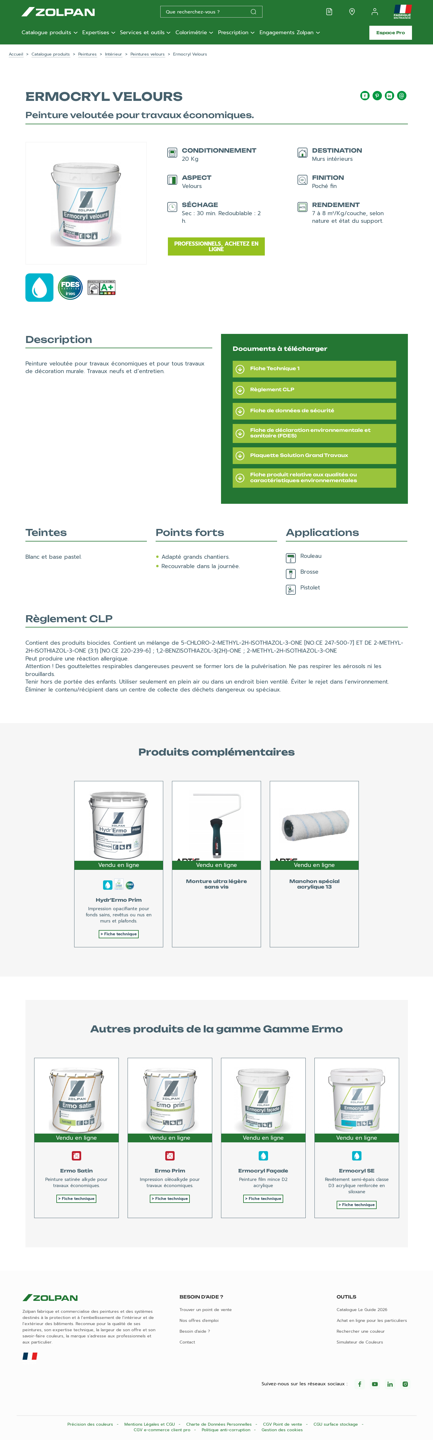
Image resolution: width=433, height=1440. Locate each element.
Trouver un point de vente (206, 1310)
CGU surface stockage (336, 1424)
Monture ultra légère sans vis (216, 884)
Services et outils (142, 33)
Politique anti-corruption (227, 1430)
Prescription (233, 33)
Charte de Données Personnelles (219, 1424)
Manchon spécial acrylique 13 (314, 884)
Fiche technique (120, 934)
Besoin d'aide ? (195, 1331)
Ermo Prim (170, 1171)
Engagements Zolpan (287, 33)
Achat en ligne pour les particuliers (372, 1320)
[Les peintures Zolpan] (67, 11)
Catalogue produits (46, 33)
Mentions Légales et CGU (150, 1424)
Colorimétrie (191, 33)
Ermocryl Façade (263, 1171)
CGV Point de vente (283, 1424)
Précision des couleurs (90, 1424)
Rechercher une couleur (361, 1331)
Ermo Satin (76, 1171)
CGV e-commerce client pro (163, 1430)
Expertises (95, 33)
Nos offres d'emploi (199, 1320)
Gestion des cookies (282, 1430)
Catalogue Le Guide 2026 (362, 1310)
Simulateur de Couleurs (360, 1342)
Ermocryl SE (357, 1171)
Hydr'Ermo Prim (119, 900)
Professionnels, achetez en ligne (216, 246)
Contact (187, 1342)
